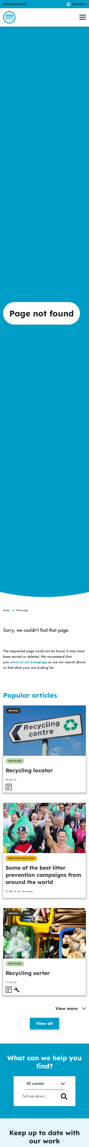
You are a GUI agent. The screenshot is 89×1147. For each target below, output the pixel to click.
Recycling (14, 761)
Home (6, 610)
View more (70, 1008)
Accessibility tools (14, 4)
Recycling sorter (28, 973)
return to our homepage (28, 662)
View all (44, 1023)
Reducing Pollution (21, 858)
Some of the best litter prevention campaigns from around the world (43, 874)
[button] (82, 17)
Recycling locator (29, 770)
